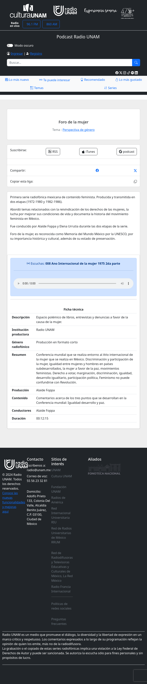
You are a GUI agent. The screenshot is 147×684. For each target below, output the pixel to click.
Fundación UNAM (58, 489)
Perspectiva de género (79, 130)
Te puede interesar (54, 80)
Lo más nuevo (17, 80)
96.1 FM (31, 24)
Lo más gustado (128, 80)
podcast (126, 152)
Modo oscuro (25, 45)
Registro (36, 53)
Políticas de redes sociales (61, 606)
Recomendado (92, 80)
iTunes (88, 152)
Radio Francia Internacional (61, 589)
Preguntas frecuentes (59, 621)
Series (110, 88)
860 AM (51, 24)
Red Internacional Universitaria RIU (60, 515)
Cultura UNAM (61, 476)
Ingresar (17, 53)
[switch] (10, 45)
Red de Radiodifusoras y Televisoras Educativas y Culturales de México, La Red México (62, 567)
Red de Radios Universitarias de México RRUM (61, 535)
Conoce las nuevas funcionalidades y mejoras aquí (13, 502)
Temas (36, 88)
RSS (53, 152)
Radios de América (58, 500)
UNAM (56, 470)
